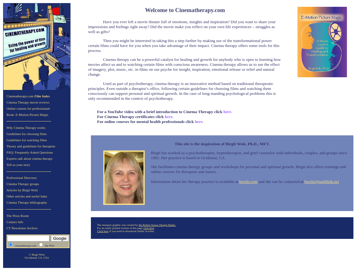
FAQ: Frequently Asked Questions (29, 152)
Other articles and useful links (26, 196)
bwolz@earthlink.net (322, 181)
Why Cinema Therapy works (25, 127)
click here (148, 228)
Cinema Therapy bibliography (26, 202)
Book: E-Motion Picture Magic (27, 114)
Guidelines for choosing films (26, 134)
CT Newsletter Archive (22, 228)
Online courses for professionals (28, 108)
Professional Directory (21, 178)
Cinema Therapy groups (22, 184)
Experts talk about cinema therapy (29, 158)
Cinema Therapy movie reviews (27, 102)
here (227, 111)
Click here (103, 231)
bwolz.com (248, 181)
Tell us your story (18, 165)
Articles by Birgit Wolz (22, 190)
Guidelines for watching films (26, 140)
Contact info (14, 222)
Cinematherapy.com (28, 96)
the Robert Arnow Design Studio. (157, 225)
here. (169, 116)
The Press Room (17, 216)
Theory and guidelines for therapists (30, 146)
